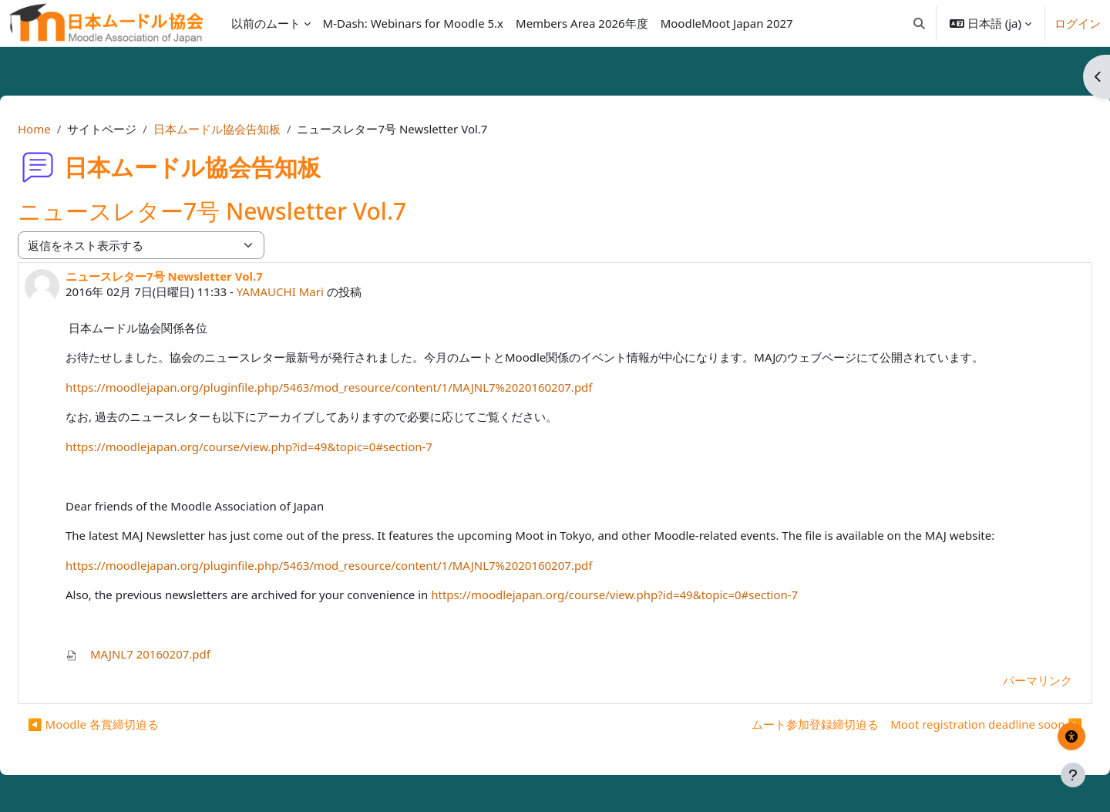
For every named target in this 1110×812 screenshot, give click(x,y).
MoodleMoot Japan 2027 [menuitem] (727, 23)
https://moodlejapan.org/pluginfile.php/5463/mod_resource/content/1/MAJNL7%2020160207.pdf (366, 387)
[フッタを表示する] (1073, 775)
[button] (919, 23)
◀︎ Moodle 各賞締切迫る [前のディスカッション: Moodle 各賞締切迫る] (130, 724)
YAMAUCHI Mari (317, 291)
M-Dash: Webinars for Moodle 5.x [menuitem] (413, 23)
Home (71, 128)
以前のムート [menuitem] (266, 23)
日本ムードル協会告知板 (254, 128)
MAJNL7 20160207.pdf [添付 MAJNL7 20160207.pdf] (175, 654)
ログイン (1077, 23)
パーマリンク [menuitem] (1000, 680)
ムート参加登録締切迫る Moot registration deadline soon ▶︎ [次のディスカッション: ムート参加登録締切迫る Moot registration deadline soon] (880, 724)
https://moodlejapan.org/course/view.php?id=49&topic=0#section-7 (286, 446)
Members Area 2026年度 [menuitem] (582, 23)
